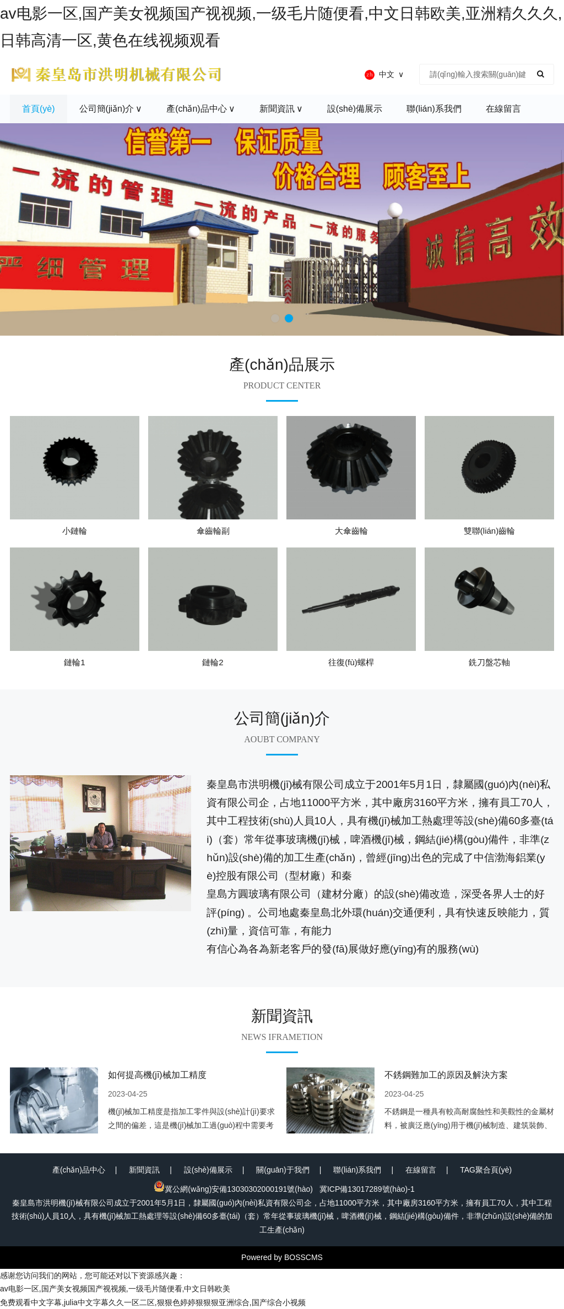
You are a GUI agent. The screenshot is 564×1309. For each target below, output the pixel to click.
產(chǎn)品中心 (78, 1169)
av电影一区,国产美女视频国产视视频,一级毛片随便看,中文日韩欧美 (115, 1288)
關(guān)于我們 (282, 1169)
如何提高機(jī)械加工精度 (157, 1075)
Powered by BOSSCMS (282, 1257)
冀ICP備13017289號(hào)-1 (367, 1189)
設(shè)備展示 (208, 1169)
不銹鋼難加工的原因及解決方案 (446, 1075)
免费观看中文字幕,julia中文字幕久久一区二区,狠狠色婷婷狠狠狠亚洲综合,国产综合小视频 (153, 1302)
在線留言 (420, 1169)
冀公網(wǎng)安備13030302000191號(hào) (233, 1189)
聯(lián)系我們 (357, 1169)
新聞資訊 (144, 1169)
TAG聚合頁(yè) (486, 1169)
